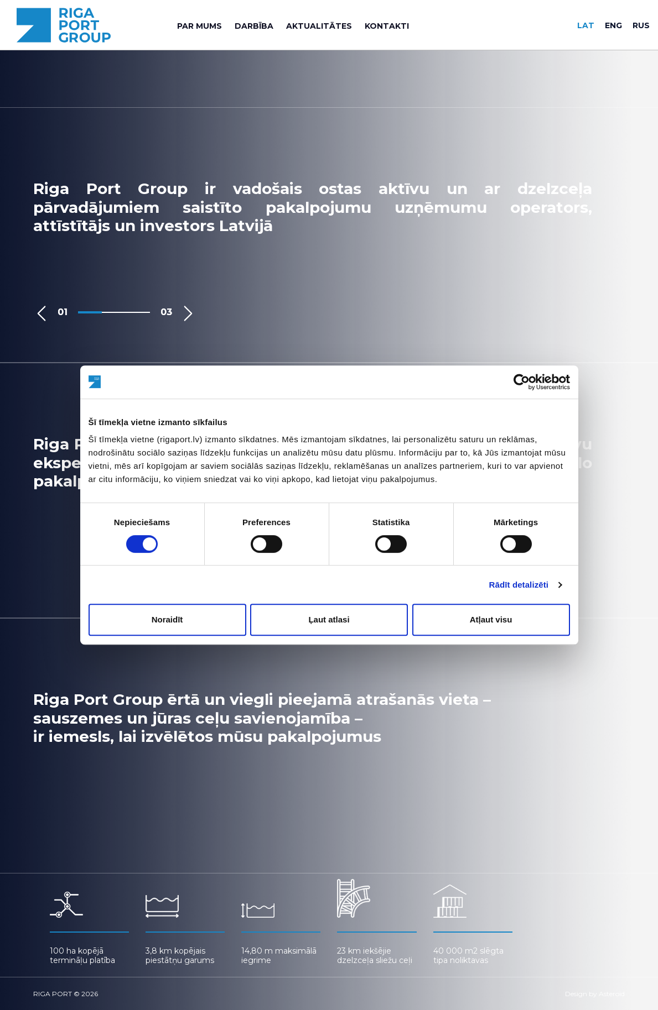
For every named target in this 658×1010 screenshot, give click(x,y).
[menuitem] (199, 26)
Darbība (254, 26)
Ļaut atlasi (328, 619)
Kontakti (387, 26)
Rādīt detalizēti (518, 584)
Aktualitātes (319, 26)
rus (641, 25)
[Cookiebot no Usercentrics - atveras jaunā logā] (521, 382)
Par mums (199, 26)
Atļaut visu (491, 619)
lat (585, 25)
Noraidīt (167, 619)
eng (613, 25)
